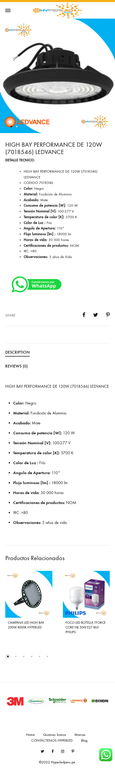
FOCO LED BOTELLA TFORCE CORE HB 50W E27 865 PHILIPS (86, 627)
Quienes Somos (54, 734)
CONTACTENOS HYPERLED (52, 740)
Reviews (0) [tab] (16, 366)
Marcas (79, 734)
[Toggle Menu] (8, 11)
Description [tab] (17, 352)
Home (30, 734)
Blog (84, 740)
